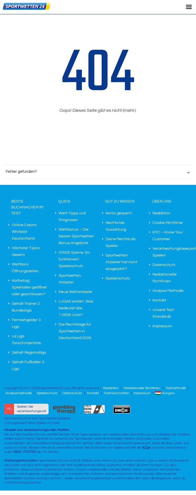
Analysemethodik (19, 393)
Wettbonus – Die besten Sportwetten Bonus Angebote (76, 236)
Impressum (162, 326)
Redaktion (161, 213)
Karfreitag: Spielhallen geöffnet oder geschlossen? (29, 287)
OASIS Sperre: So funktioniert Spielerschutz (74, 259)
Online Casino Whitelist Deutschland (24, 231)
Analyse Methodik (168, 291)
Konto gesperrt (119, 213)
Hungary (165, 393)
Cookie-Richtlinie (167, 223)
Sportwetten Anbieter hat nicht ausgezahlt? (121, 262)
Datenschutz (163, 265)
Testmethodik (175, 388)
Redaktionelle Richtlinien (142, 388)
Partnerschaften (116, 393)
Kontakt (159, 300)
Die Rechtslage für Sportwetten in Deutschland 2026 (75, 331)
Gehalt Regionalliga (29, 353)
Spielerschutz (118, 278)
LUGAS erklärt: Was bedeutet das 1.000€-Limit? (76, 308)
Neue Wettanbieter (76, 292)
